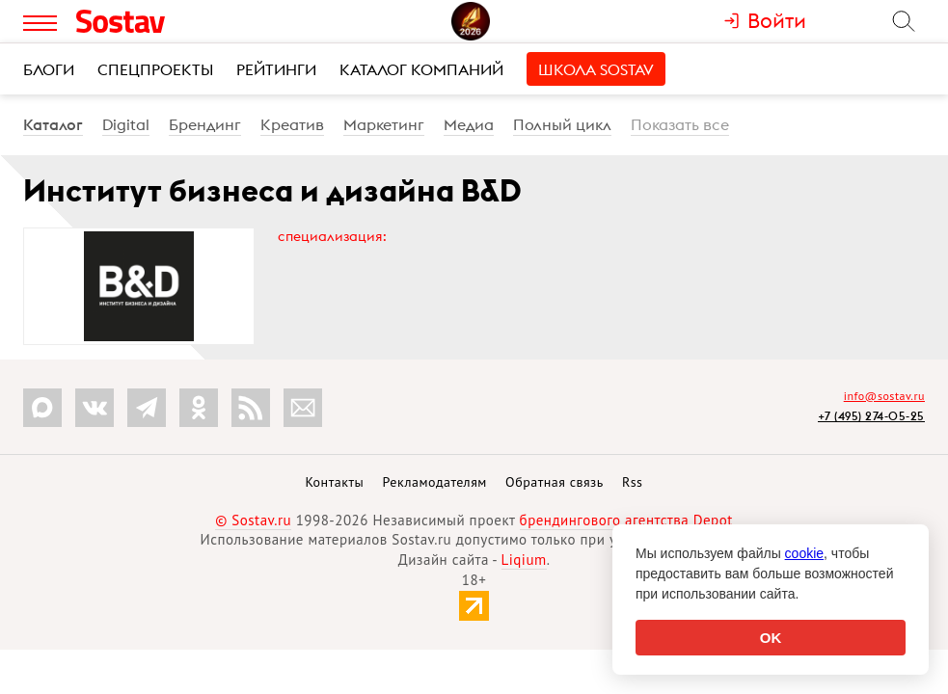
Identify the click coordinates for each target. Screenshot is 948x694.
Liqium (524, 559)
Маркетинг (383, 124)
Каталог (53, 124)
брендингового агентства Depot (626, 520)
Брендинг (205, 124)
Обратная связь (554, 482)
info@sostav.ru (884, 395)
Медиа (469, 124)
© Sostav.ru (253, 520)
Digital (125, 124)
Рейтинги (276, 69)
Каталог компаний (421, 69)
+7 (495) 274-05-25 (871, 416)
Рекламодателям (434, 482)
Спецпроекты (155, 69)
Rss (632, 482)
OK (771, 637)
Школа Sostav (596, 69)
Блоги (48, 69)
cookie (804, 553)
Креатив (292, 124)
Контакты (334, 482)
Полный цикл (562, 124)
